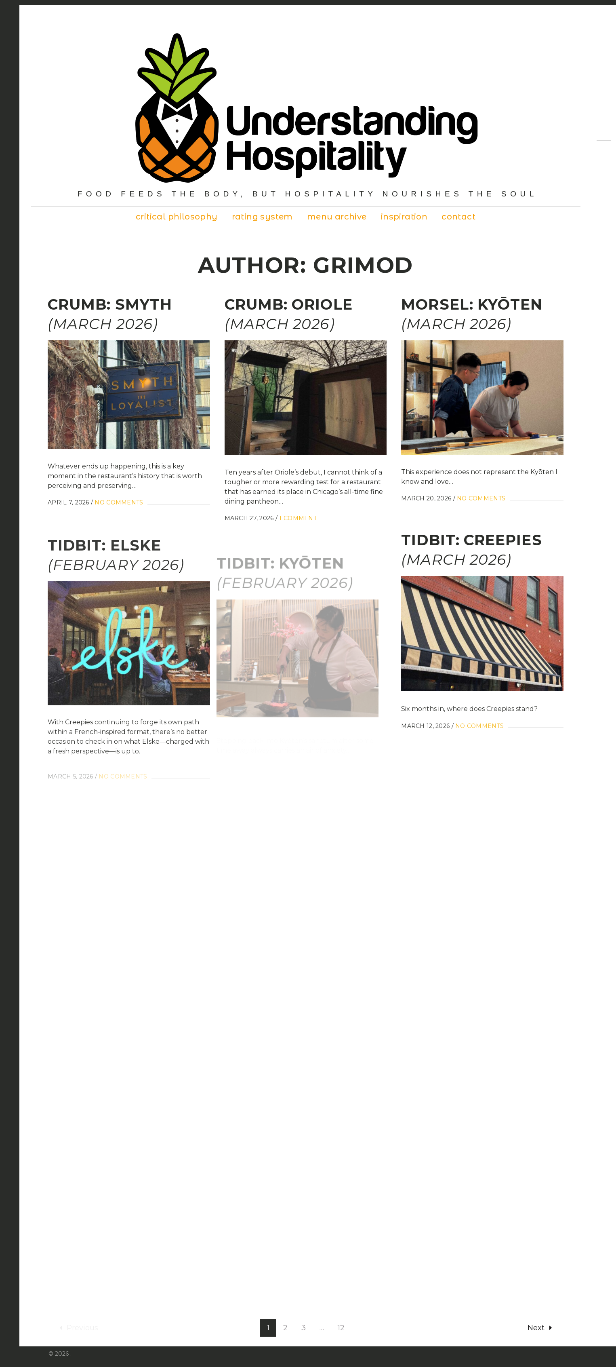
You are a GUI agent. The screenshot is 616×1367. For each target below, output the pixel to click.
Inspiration (404, 217)
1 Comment (296, 519)
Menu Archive (337, 217)
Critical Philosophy (177, 217)
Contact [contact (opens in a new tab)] (458, 217)
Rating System (262, 217)
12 (341, 1320)
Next (540, 1320)
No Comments (119, 502)
